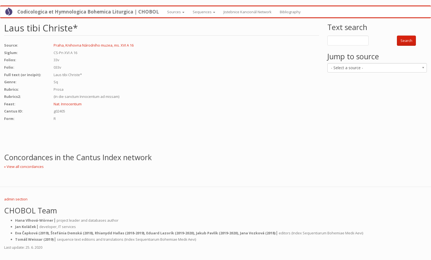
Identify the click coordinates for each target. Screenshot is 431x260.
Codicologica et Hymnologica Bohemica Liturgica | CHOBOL (88, 12)
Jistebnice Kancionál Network (247, 11)
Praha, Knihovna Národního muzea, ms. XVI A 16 (94, 45)
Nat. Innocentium (68, 103)
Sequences (204, 11)
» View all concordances (24, 166)
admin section (15, 199)
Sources (175, 11)
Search (406, 40)
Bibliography (290, 11)
